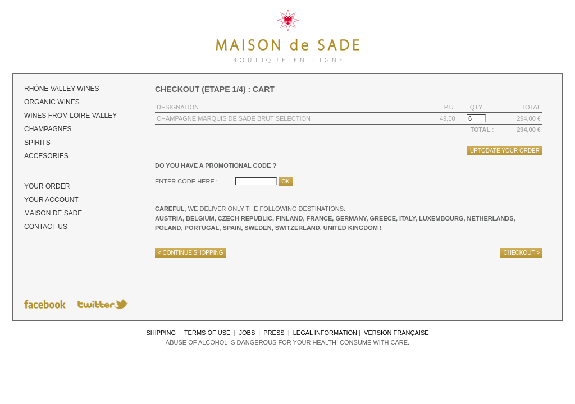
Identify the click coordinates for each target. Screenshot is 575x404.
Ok (285, 181)
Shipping (161, 332)
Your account (51, 200)
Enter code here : (186, 181)
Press (273, 332)
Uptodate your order (505, 151)
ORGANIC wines (52, 102)
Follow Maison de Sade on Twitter (102, 304)
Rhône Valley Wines (61, 89)
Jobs (247, 332)
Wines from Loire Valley (70, 116)
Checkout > (521, 253)
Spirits (37, 142)
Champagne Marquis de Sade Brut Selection (234, 118)
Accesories (46, 156)
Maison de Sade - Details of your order (287, 36)
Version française (396, 332)
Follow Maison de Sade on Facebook (45, 304)
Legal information (325, 332)
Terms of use (207, 332)
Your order (47, 186)
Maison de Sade (53, 213)
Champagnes (47, 129)
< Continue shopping (190, 253)
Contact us (45, 227)
